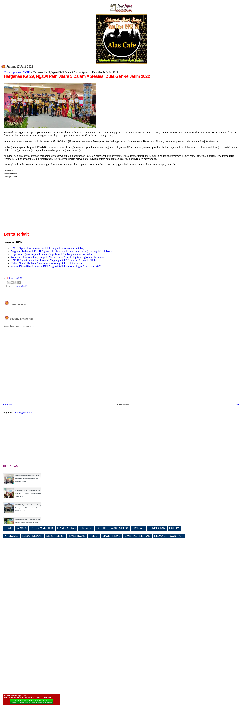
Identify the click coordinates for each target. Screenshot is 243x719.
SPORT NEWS (111, 535)
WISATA (22, 528)
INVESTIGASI (77, 535)
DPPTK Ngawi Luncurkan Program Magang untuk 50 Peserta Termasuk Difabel (53, 260)
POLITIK (102, 528)
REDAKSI (160, 535)
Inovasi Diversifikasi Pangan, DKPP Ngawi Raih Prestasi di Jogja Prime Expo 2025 (55, 266)
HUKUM (174, 528)
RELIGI (93, 535)
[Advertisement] (32, 207)
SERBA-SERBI (55, 535)
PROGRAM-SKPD (42, 528)
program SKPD (21, 72)
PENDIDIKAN (157, 528)
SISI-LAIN (139, 528)
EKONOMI (86, 528)
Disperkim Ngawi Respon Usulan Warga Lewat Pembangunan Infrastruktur (51, 254)
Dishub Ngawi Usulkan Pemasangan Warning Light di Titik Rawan (46, 263)
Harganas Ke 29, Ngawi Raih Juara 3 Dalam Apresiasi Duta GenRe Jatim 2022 (77, 76)
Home (7, 72)
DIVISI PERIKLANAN (137, 535)
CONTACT (176, 535)
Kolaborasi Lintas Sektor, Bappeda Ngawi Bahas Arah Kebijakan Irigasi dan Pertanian (57, 257)
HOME (9, 528)
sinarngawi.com (23, 412)
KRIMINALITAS (66, 528)
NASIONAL (11, 535)
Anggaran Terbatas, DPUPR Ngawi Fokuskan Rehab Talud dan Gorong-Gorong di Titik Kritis (61, 251)
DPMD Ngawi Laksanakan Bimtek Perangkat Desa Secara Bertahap (47, 248)
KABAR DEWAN (32, 535)
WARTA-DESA (120, 528)
